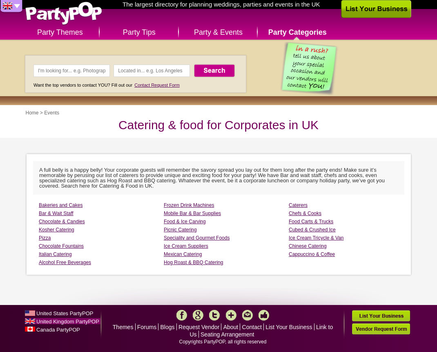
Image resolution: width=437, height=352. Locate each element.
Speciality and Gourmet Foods (197, 238)
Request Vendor (198, 327)
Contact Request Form (157, 85)
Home (32, 113)
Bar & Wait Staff (56, 213)
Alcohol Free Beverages (65, 262)
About (231, 327)
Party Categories (297, 32)
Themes (123, 327)
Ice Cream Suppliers (186, 246)
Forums (146, 327)
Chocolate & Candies (62, 221)
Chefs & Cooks (305, 213)
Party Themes (60, 32)
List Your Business (288, 327)
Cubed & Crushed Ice (312, 230)
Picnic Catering (180, 230)
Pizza (45, 238)
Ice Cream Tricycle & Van (316, 238)
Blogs (168, 327)
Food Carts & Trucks (311, 221)
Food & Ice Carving (185, 221)
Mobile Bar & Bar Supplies (192, 213)
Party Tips (139, 32)
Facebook (181, 315)
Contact (252, 327)
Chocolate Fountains (61, 246)
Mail (247, 315)
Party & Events (218, 32)
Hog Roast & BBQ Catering (193, 262)
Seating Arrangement (227, 334)
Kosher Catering (56, 230)
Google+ (198, 315)
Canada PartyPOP (58, 330)
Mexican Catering (183, 254)
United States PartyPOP (64, 313)
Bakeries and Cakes (60, 205)
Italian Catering (55, 254)
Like (264, 315)
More (231, 315)
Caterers (298, 205)
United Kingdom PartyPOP (67, 321)
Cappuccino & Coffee (312, 254)
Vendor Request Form (381, 329)
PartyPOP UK (64, 14)
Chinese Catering (308, 246)
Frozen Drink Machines (189, 205)
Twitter (214, 315)
